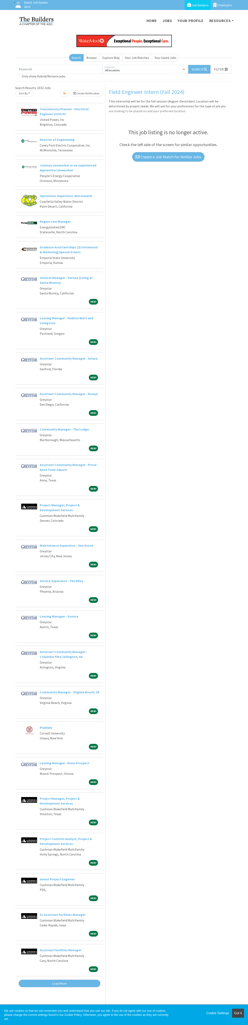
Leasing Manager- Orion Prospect (64, 763)
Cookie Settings (217, 1013)
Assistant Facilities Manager (60, 950)
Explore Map (111, 58)
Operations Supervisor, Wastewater (66, 196)
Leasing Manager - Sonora (59, 616)
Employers (222, 5)
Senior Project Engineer (57, 879)
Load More (59, 983)
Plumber (46, 728)
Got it (238, 1013)
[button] (221, 69)
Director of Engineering (57, 140)
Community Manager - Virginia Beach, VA (69, 692)
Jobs (167, 20)
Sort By (23, 93)
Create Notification (86, 93)
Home (152, 20)
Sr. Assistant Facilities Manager (63, 915)
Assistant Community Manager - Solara (69, 358)
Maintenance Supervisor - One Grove (66, 545)
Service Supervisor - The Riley (61, 581)
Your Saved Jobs (165, 58)
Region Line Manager (55, 221)
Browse (91, 58)
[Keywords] (60, 69)
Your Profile (191, 20)
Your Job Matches (137, 58)
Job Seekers (197, 5)
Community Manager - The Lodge (64, 429)
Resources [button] (220, 20)
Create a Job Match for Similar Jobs (168, 156)
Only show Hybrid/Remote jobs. (44, 76)
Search (76, 58)
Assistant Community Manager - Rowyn (69, 394)
